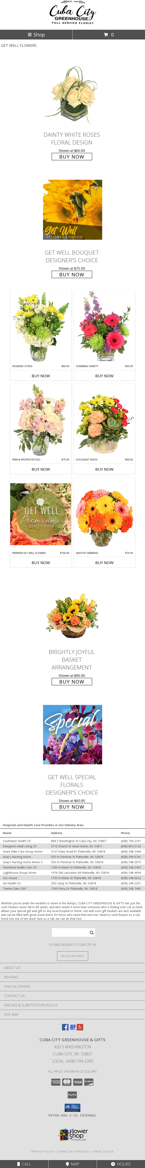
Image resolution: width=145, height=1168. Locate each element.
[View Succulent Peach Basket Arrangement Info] (104, 421)
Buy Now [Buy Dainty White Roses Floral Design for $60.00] (71, 156)
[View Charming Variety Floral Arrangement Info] (104, 327)
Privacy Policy (43, 1151)
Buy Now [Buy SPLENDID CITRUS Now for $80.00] (41, 375)
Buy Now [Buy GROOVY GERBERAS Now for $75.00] (104, 562)
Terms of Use (103, 1151)
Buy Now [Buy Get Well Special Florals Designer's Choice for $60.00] (71, 806)
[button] (72, 1108)
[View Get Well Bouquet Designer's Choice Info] (72, 210)
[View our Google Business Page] (72, 1029)
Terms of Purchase (73, 1151)
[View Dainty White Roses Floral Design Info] (72, 92)
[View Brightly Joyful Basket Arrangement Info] (72, 609)
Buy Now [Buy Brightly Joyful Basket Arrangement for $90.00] (71, 681)
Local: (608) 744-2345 (72, 1061)
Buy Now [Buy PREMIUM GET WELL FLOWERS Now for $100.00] (41, 562)
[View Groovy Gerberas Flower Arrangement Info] (104, 514)
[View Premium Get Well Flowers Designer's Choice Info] (40, 514)
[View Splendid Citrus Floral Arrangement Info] (40, 327)
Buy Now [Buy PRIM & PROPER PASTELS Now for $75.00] (41, 469)
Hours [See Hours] (121, 1164)
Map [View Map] (72, 1164)
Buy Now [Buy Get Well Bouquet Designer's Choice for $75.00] (71, 274)
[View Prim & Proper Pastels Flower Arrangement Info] (40, 421)
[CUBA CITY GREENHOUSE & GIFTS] (72, 24)
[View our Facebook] (65, 1029)
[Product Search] (73, 932)
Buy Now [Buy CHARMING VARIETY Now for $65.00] (104, 375)
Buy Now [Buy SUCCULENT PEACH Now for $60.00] (104, 469)
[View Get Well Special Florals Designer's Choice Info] (72, 734)
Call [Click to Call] (24, 1164)
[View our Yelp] (80, 1029)
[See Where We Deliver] (72, 956)
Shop (36, 34)
